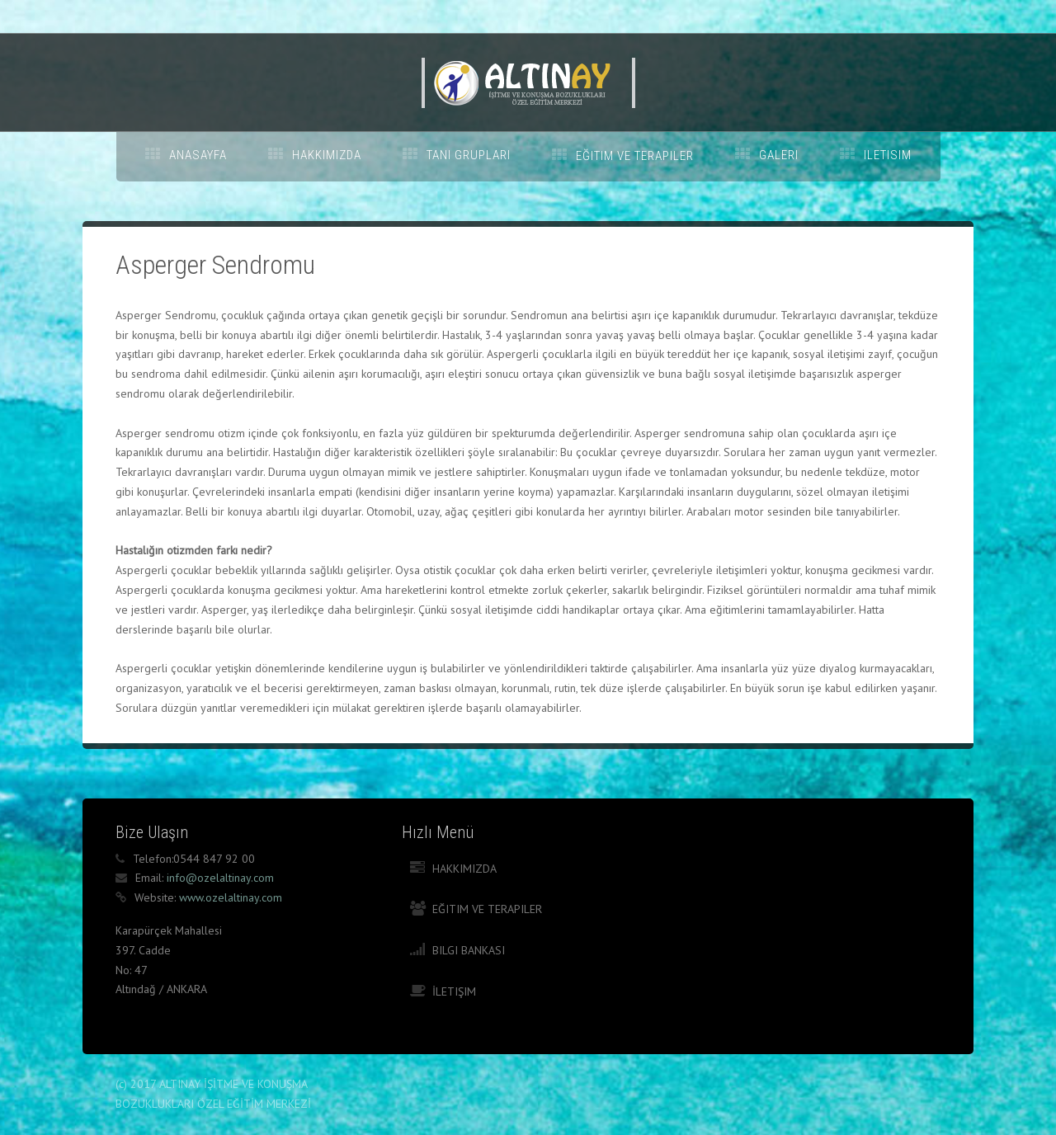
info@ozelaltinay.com (220, 877)
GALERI (779, 155)
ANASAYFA (198, 155)
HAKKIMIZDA (326, 155)
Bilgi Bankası (468, 950)
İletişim (454, 991)
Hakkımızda (464, 868)
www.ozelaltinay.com (230, 897)
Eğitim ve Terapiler (487, 909)
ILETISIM (888, 155)
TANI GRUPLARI (469, 155)
